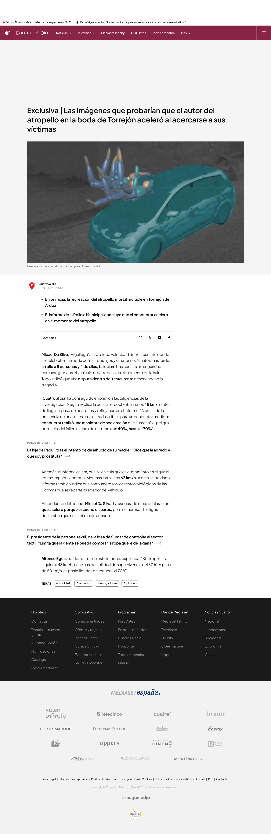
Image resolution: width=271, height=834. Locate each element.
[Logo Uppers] (109, 743)
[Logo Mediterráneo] (188, 758)
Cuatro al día (47, 283)
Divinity (167, 638)
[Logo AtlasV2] (82, 759)
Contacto (222, 779)
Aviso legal (49, 779)
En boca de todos (132, 629)
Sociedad (213, 638)
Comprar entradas (89, 621)
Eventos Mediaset (89, 654)
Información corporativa (73, 779)
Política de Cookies (166, 779)
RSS (210, 779)
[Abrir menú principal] (264, 33)
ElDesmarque (172, 646)
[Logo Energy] (215, 729)
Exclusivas (130, 583)
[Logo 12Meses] (215, 744)
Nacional (212, 621)
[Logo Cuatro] (162, 714)
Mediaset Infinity (174, 621)
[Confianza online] (135, 818)
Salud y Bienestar (88, 663)
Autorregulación (44, 643)
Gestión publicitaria (193, 779)
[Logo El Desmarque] (55, 729)
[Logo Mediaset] (135, 695)
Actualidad (63, 583)
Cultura (210, 654)
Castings (38, 659)
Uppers (167, 654)
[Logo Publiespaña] (135, 758)
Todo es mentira (131, 654)
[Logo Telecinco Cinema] (162, 744)
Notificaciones (43, 651)
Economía (213, 646)
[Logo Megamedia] (138, 797)
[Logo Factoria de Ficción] (109, 729)
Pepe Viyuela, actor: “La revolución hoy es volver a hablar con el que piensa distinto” (133, 22)
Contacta (39, 621)
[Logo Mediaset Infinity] (56, 714)
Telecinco (169, 629)
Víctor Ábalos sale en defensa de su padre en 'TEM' (38, 22)
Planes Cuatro (86, 638)
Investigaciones (107, 583)
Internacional (215, 629)
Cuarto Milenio (130, 638)
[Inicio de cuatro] (7, 33)
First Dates (126, 621)
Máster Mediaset (44, 668)
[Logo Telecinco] (109, 714)
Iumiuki (124, 663)
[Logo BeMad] (55, 743)
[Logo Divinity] (215, 714)
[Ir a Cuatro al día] (32, 32)
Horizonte (126, 646)
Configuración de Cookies (136, 779)
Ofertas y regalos (88, 629)
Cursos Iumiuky (87, 646)
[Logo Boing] (162, 729)
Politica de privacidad (104, 779)
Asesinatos (83, 583)
